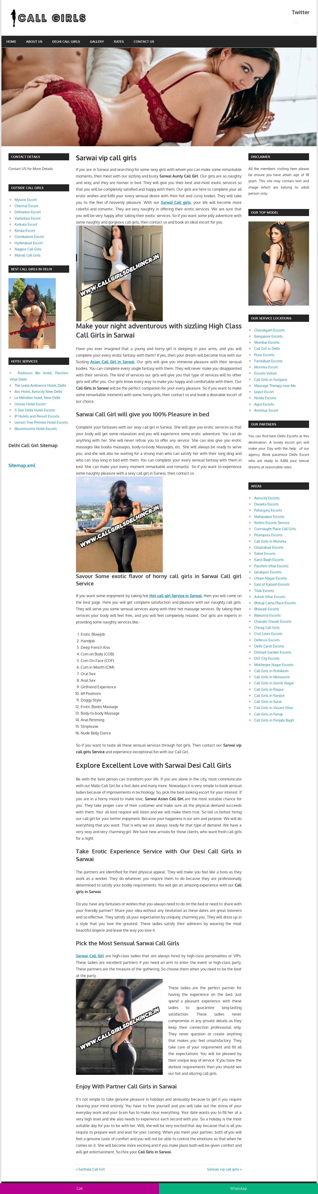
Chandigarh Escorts (269, 330)
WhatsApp (238, 1188)
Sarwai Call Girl (90, 956)
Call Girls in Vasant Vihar (273, 707)
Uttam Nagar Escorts (270, 578)
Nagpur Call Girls (28, 249)
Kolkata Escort (26, 224)
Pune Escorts (264, 355)
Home (11, 41)
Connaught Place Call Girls (275, 529)
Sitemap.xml (22, 465)
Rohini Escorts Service (271, 522)
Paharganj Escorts (268, 510)
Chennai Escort (26, 206)
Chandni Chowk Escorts (272, 621)
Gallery (97, 41)
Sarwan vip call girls (223, 1169)
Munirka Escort (266, 367)
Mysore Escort (26, 199)
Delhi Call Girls (66, 41)
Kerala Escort (25, 230)
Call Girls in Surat (268, 701)
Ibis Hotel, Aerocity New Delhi (38, 391)
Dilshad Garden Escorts (272, 652)
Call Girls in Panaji (268, 714)
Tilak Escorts (264, 590)
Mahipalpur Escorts (269, 516)
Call (80, 1188)
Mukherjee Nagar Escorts (273, 664)
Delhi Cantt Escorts (269, 646)
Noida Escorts (265, 398)
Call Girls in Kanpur (269, 695)
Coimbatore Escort (29, 236)
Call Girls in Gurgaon (270, 379)
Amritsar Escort (266, 410)
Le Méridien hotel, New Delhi (37, 397)
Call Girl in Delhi (267, 348)
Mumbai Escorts (266, 342)
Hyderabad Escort (29, 243)
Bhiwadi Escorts (266, 609)
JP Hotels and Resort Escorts (37, 416)
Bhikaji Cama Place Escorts (275, 603)
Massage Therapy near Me (275, 385)
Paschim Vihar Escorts (271, 566)
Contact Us (144, 41)
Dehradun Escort (28, 212)
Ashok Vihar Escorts (269, 597)
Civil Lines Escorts (268, 633)
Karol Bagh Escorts (269, 559)
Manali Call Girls (27, 255)
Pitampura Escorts (268, 535)
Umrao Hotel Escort (30, 404)
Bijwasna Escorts (267, 615)
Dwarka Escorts (266, 504)
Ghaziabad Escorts (268, 547)
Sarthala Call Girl (91, 1169)
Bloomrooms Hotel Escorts (36, 428)
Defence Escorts (267, 640)
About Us (34, 41)
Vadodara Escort (27, 218)
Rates (119, 41)
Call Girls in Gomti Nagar (274, 683)
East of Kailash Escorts (272, 584)
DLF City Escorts (266, 658)
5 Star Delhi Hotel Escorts (35, 410)
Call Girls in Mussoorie (272, 677)
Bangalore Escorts (268, 336)
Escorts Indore (265, 373)
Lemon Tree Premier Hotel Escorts (41, 422)
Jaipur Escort (264, 392)
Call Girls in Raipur (269, 689)
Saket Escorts (264, 553)
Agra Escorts (264, 404)
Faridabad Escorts (268, 361)
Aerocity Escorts (266, 498)
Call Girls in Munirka (270, 541)
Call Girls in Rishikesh (271, 671)
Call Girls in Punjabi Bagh (274, 720)
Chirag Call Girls (266, 627)
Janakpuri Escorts (267, 572)
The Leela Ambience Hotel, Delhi (40, 385)
